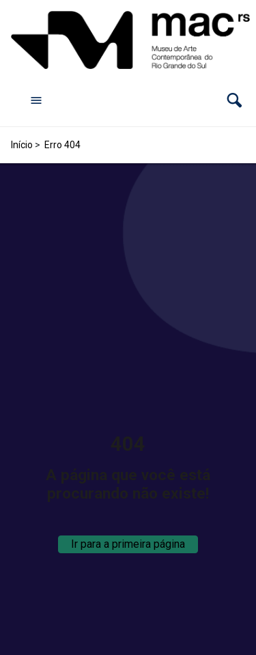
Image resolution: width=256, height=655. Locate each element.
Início (22, 144)
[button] (234, 100)
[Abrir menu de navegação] (36, 100)
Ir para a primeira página (128, 544)
